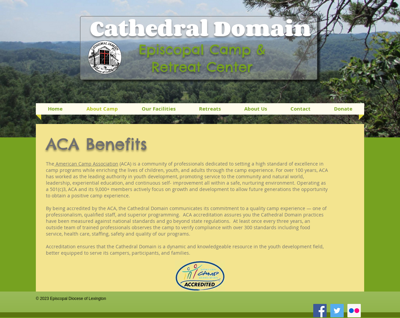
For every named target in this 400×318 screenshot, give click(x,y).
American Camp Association (86, 164)
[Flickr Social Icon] (354, 310)
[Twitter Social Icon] (337, 310)
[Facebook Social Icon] (320, 310)
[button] (209, 109)
